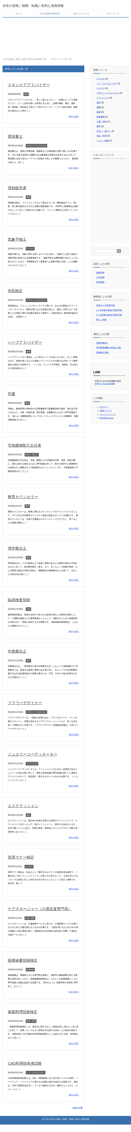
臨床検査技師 (21, 600)
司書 (12, 394)
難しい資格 (101, 320)
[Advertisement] (65, 37)
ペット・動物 (103, 141)
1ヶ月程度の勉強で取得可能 (109, 311)
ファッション (32, 764)
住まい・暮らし (31, 455)
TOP (25, 60)
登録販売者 (19, 188)
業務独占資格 (102, 353)
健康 (28, 352)
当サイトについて (81, 14)
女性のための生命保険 (105, 385)
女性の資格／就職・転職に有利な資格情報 (46, 5)
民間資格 (100, 283)
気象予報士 (19, 240)
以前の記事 (77, 1115)
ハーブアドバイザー (28, 343)
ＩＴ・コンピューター (36, 1080)
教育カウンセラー (25, 497)
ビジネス (30, 250)
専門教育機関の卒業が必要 (108, 349)
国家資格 (100, 273)
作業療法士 (19, 652)
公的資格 (100, 278)
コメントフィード (108, 415)
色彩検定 (16, 291)
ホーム (18, 14)
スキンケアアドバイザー (32, 85)
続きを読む (74, 117)
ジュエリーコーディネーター (37, 754)
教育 (27, 404)
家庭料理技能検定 (25, 1019)
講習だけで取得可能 (105, 306)
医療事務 (30, 977)
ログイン (104, 408)
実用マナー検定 (23, 857)
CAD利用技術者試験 (27, 1070)
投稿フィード (106, 412)
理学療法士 (19, 549)
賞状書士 (16, 137)
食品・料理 (31, 1028)
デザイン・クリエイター (36, 147)
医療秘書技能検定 (25, 967)
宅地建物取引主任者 (27, 446)
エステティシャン (26, 806)
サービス (101, 89)
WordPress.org (106, 419)
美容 (26, 95)
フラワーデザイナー (28, 703)
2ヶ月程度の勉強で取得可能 (109, 316)
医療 (28, 198)
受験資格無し (102, 344)
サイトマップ (113, 14)
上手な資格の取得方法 (50, 14)
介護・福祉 (29, 925)
